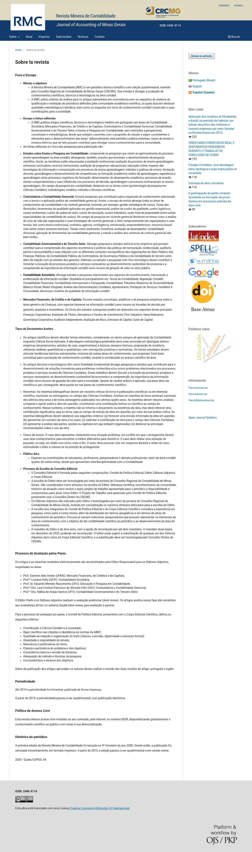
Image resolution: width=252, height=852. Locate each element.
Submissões (64, 36)
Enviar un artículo (201, 55)
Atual (29, 36)
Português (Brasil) (204, 80)
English (197, 86)
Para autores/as (198, 394)
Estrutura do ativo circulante (206, 183)
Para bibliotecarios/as (201, 400)
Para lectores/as (198, 387)
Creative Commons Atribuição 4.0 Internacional (100, 808)
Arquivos (44, 36)
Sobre (13, 36)
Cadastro (224, 5)
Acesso (238, 5)
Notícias (83, 36)
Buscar (234, 36)
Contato (99, 36)
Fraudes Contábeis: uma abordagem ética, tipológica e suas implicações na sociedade (213, 169)
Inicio (18, 49)
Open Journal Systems (203, 417)
